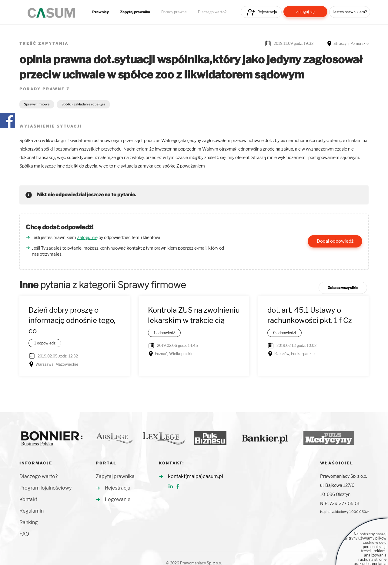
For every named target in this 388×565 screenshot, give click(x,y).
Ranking (28, 522)
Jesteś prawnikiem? (350, 12)
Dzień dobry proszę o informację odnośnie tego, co (71, 320)
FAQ (24, 534)
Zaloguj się (305, 11)
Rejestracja (267, 12)
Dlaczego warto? (212, 12)
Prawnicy (100, 12)
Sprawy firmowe (36, 104)
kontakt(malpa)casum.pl (195, 476)
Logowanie (117, 499)
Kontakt (28, 499)
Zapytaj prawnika (135, 12)
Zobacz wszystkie (343, 287)
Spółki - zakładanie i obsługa (83, 104)
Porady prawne (174, 12)
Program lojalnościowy (45, 488)
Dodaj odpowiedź (335, 241)
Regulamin (31, 511)
